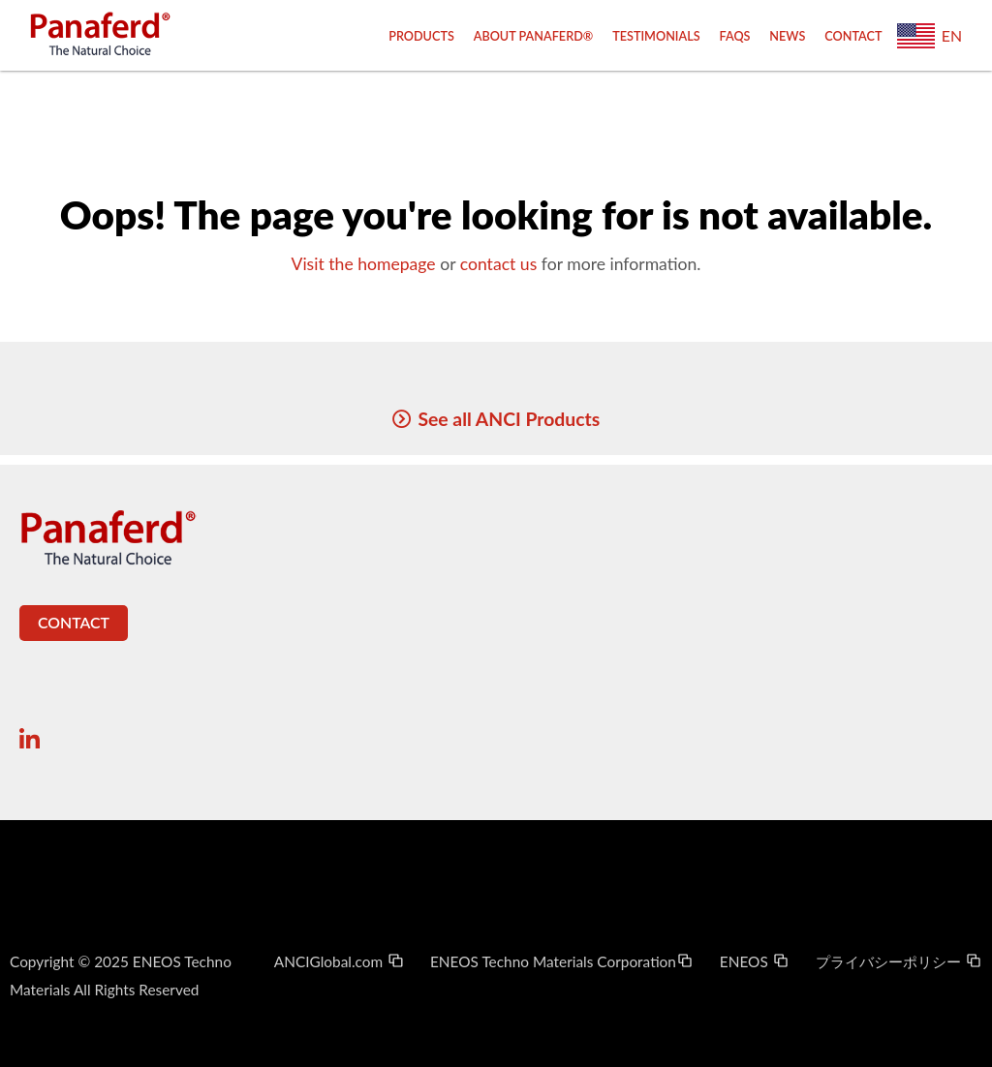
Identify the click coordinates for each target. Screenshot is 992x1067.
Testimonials (655, 36)
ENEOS (755, 961)
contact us (499, 264)
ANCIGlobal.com (339, 961)
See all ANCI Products (509, 419)
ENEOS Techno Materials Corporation (562, 961)
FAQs (735, 36)
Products (421, 36)
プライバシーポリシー (899, 961)
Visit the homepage (363, 264)
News (787, 36)
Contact (853, 36)
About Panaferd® (534, 36)
